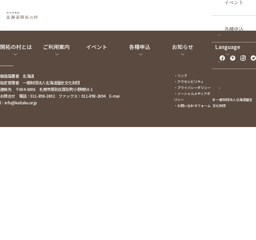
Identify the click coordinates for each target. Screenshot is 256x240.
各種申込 (234, 28)
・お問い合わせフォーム (192, 105)
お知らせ (234, 55)
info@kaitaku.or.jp (21, 102)
